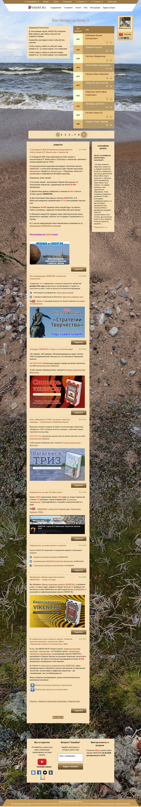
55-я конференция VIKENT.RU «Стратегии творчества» (48, 277)
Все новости (58, 717)
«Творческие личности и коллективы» (48, 565)
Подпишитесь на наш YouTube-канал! (46, 492)
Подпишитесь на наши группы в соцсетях (48, 545)
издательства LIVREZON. (48, 366)
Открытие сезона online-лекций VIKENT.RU (99, 752)
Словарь (97, 2)
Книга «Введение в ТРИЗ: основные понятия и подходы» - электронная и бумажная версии (50, 421)
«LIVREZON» (79, 589)
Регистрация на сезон (44, 234)
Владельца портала (107, 804)
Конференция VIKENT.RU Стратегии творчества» (53, 561)
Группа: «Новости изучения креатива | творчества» (55, 701)
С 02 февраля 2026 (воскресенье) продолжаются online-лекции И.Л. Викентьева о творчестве (51, 151)
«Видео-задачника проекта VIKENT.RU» (58, 584)
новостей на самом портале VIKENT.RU (58, 666)
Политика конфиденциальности (70, 801)
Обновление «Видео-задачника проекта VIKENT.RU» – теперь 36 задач (47, 578)
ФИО (87, 29)
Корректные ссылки (123, 804)
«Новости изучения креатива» (45, 557)
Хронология (31, 2)
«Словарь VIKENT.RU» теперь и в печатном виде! (51, 349)
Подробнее (78, 269)
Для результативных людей (21, 804)
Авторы (81, 2)
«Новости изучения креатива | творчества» (53, 685)
